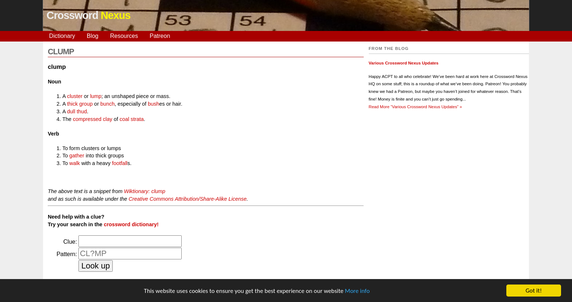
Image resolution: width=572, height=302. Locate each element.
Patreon (160, 36)
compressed (87, 119)
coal (124, 119)
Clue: (70, 242)
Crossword (89, 15)
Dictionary (62, 36)
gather (76, 155)
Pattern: (67, 254)
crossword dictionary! (131, 224)
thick (72, 104)
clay (107, 119)
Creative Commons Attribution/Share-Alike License (188, 199)
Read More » (415, 107)
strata (137, 119)
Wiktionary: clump (144, 191)
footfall (119, 163)
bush (153, 104)
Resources (124, 36)
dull (71, 111)
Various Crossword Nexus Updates (403, 63)
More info (357, 291)
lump (95, 96)
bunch (107, 104)
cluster (74, 96)
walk (74, 163)
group (86, 104)
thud (82, 111)
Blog (92, 36)
